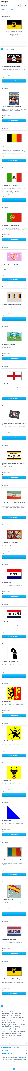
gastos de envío (21, 1057)
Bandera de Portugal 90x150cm (11, 225)
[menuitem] (4, 5)
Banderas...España (7, 899)
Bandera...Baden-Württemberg (14, 31)
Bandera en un (14, 1019)
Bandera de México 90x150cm (10, 185)
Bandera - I (5, 1035)
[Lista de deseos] (18, 5)
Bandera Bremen (11, 1022)
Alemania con (16, 1013)
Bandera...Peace (13, 1031)
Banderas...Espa (7, 1028)
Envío (14, 1064)
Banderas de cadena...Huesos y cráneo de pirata (14, 424)
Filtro (4, 42)
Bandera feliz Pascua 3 (8, 344)
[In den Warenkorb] (14, 81)
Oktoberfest (6, 1013)
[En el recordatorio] (5, 88)
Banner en (5, 1037)
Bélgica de (17, 1028)
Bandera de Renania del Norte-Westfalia (13, 503)
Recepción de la (14, 1017)
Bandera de (13, 1011)
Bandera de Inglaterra (8, 384)
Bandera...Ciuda (6, 1020)
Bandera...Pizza (6, 582)
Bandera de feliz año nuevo (10, 542)
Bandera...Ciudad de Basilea (10, 661)
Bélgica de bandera (7, 146)
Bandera (11, 1015)
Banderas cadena (14, 1020)
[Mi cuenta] (21, 5)
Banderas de (5, 1015)
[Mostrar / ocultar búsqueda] (14, 5)
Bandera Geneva (6, 701)
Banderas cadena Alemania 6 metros (12, 304)
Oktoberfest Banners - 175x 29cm (11, 106)
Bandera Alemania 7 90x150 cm (11, 66)
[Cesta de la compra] (25, 5)
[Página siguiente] (4, 49)
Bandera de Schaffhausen (9, 741)
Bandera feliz (5, 1011)
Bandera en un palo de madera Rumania (14, 860)
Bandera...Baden (7, 1024)
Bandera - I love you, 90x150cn (10, 265)
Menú (4, 5)
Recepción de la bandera (9, 939)
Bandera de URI (6, 780)
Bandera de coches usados (9, 622)
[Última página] (7, 49)
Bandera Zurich (6, 820)
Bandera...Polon (14, 1030)
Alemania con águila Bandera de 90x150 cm (13, 463)
